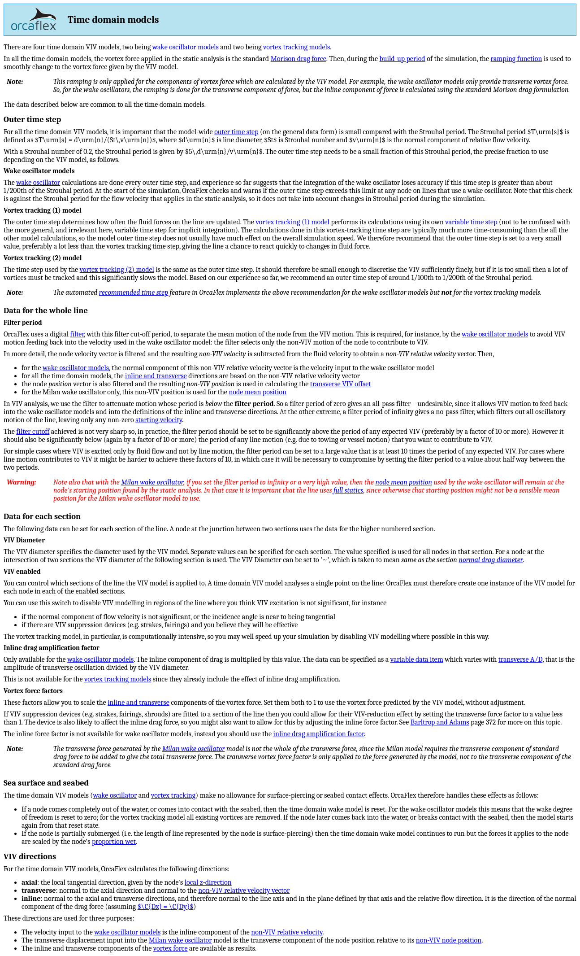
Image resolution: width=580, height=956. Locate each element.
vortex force (170, 948)
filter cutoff (32, 432)
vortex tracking (173, 795)
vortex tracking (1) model (292, 222)
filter (77, 334)
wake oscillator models (185, 47)
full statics (348, 490)
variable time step (471, 222)
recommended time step (133, 292)
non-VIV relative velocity (286, 932)
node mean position (257, 392)
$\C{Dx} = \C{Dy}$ (166, 907)
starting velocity (158, 420)
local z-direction (208, 882)
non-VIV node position (448, 940)
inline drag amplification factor (318, 734)
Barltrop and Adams (440, 722)
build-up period (402, 59)
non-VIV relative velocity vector (244, 890)
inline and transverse (156, 376)
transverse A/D (520, 659)
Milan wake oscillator (152, 482)
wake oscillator (38, 183)
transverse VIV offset (340, 384)
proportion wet (114, 842)
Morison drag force (298, 59)
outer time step (236, 132)
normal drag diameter (491, 560)
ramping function (516, 59)
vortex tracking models (296, 47)
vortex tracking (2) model (117, 270)
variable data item (416, 659)
